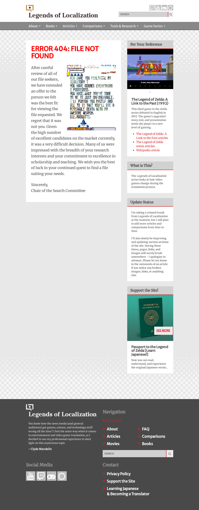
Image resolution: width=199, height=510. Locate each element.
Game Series (154, 26)
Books (51, 26)
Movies (113, 443)
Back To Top (112, 420)
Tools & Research (124, 26)
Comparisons (94, 26)
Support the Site (121, 481)
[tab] (130, 86)
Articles (70, 26)
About (34, 26)
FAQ (145, 429)
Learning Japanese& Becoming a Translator (128, 491)
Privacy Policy (118, 474)
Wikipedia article (148, 150)
